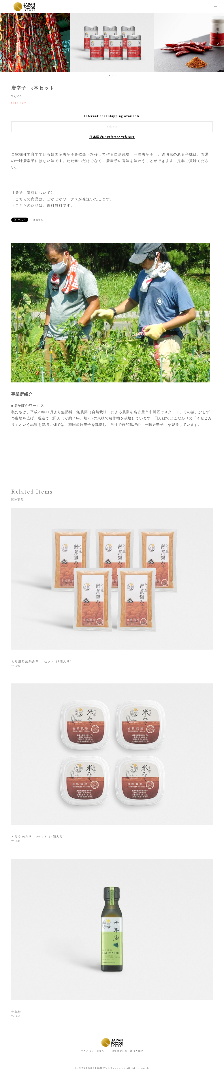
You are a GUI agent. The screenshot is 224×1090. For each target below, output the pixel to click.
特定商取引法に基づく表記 (127, 1051)
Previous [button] (6, 43)
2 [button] (112, 75)
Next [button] (217, 43)
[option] (112, 42)
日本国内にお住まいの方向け (112, 137)
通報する (38, 220)
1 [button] (109, 75)
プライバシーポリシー (94, 1051)
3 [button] (115, 75)
